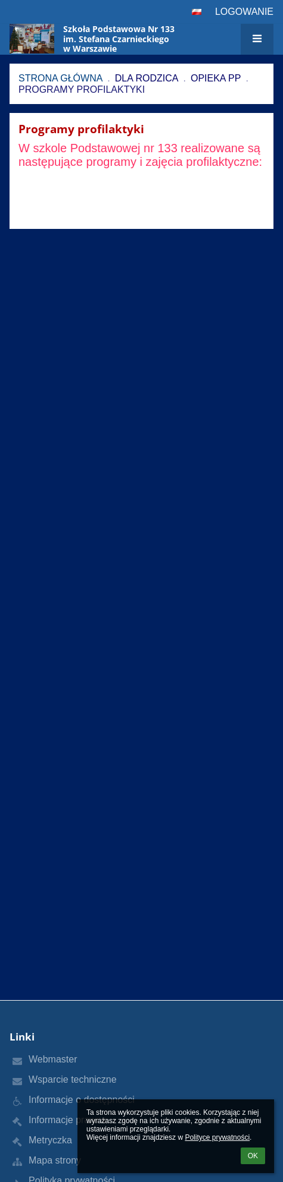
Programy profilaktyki (81, 89)
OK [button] (253, 1156)
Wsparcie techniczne (73, 1079)
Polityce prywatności (217, 1137)
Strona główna (60, 78)
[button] (197, 12)
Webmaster (53, 1059)
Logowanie (244, 12)
